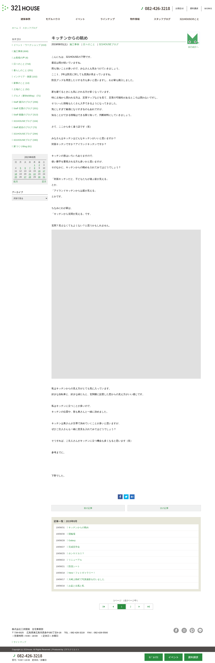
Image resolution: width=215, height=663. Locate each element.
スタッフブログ (162, 19)
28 (30, 177)
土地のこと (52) (21, 89)
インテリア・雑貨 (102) (25, 76)
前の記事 (88, 508)
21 (30, 174)
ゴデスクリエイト (71, 649)
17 (44, 171)
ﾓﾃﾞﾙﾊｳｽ (153, 657)
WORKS (208, 8)
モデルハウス (53, 19)
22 (34, 174)
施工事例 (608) (21, 51)
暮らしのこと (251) (23, 70)
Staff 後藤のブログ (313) (26, 114)
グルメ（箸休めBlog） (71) (27, 95)
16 (39, 171)
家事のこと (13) (21, 83)
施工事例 (74, 44)
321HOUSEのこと (189, 19)
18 (16, 174)
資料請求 (194, 8)
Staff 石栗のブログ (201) (26, 108)
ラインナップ (107, 19)
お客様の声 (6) (21, 57)
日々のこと (89, 44)
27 (25, 177)
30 (39, 177)
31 (44, 177)
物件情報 (135, 19)
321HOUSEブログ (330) (26, 140)
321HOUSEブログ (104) (26, 121)
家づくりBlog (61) (23, 146)
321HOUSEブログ (109, 44)
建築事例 (25, 19)
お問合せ (179, 8)
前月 (15, 181)
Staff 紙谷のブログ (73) (25, 127)
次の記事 (164, 508)
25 (16, 177)
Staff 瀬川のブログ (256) (26, 102)
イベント (80, 19)
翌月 (44, 181)
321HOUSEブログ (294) (26, 133)
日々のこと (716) (22, 64)
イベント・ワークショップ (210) (30, 45)
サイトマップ (20, 642)
